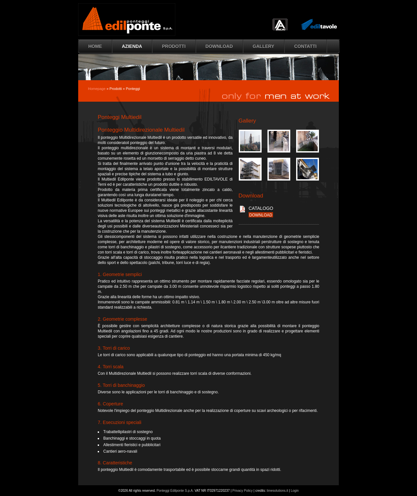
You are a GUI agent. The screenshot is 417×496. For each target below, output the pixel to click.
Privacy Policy (242, 490)
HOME (95, 46)
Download (219, 46)
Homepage (97, 89)
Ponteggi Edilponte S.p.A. (175, 490)
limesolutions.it (277, 490)
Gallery (263, 46)
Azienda (132, 46)
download (260, 215)
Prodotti (173, 46)
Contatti (305, 46)
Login (294, 490)
